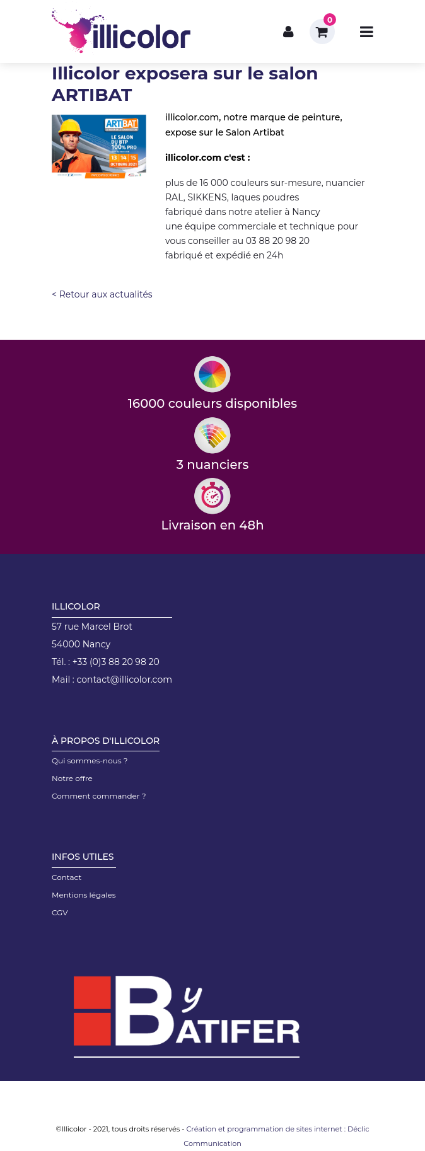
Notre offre (72, 778)
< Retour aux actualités (102, 294)
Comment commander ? (99, 796)
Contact (66, 877)
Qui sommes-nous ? (90, 760)
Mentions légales (84, 894)
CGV (60, 912)
